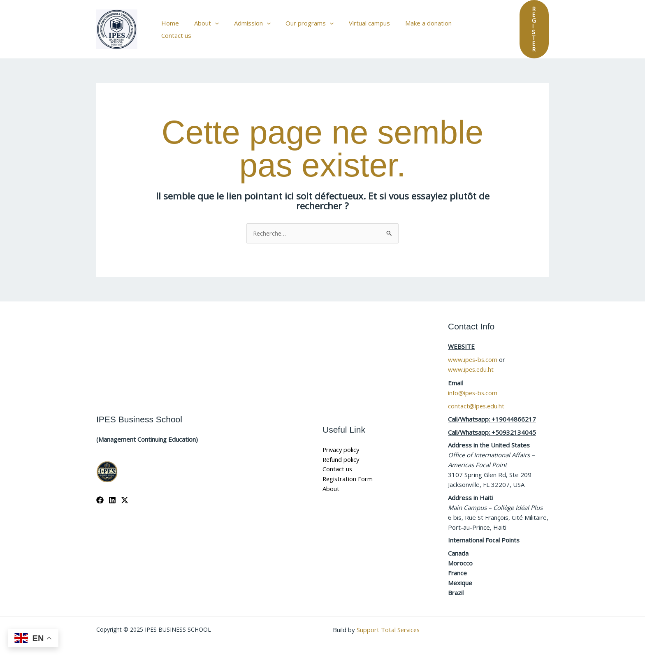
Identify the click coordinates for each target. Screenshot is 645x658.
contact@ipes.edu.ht (477, 398)
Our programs (303, 26)
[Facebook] (100, 493)
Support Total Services (389, 622)
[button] (527, 26)
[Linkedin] (112, 493)
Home (172, 26)
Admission (248, 26)
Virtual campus (360, 26)
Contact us (467, 26)
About (205, 26)
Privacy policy (341, 442)
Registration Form (348, 472)
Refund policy (341, 452)
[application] (214, 26)
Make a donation (416, 26)
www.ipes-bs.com (473, 353)
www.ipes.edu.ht (471, 363)
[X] (124, 493)
